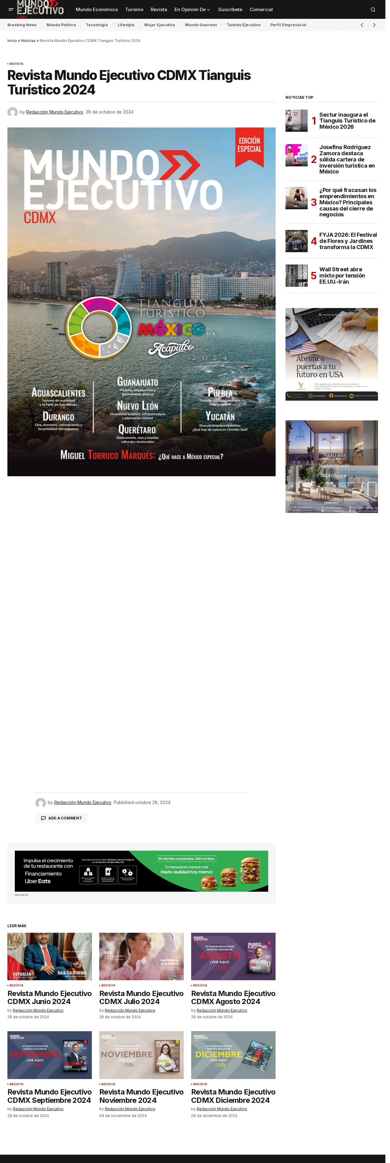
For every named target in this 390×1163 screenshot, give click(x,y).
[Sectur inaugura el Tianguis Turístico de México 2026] (296, 121)
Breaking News (22, 25)
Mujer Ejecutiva (159, 25)
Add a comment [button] (65, 818)
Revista (16, 63)
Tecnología (97, 25)
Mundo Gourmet (201, 25)
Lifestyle (126, 25)
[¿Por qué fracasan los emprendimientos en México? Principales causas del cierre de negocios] (296, 198)
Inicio (12, 40)
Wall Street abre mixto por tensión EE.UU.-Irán (342, 275)
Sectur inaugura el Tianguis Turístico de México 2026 (347, 120)
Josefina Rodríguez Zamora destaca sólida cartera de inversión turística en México (347, 159)
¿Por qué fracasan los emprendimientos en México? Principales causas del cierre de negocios (347, 202)
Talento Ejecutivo (244, 25)
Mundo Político (61, 25)
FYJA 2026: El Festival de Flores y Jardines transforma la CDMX (348, 240)
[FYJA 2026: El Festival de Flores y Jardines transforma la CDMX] (296, 241)
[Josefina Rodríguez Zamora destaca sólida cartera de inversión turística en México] (296, 155)
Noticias (28, 40)
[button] (11, 9)
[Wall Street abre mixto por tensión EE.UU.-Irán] (296, 276)
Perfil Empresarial (288, 25)
